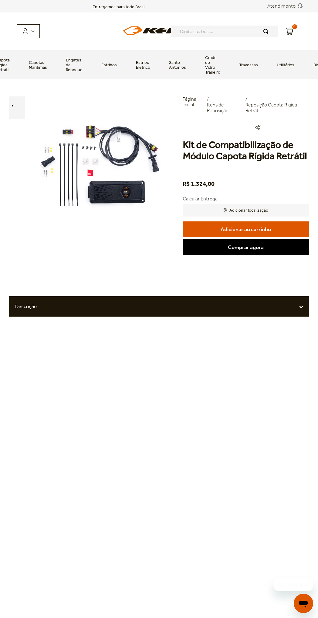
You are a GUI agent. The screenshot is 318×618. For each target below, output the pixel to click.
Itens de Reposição (217, 107)
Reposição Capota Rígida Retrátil (271, 107)
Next (156, 165)
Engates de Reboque (74, 64)
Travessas (248, 64)
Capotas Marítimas (38, 65)
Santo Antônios (177, 65)
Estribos (109, 64)
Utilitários (285, 64)
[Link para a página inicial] (195, 105)
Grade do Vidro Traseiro (212, 65)
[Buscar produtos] (267, 31)
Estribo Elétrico (143, 65)
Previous (42, 165)
